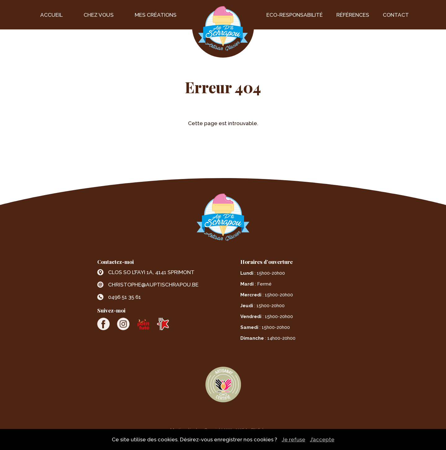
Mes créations (156, 15)
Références (352, 15)
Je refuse (293, 439)
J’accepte (322, 439)
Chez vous (99, 15)
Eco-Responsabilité (294, 15)
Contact (396, 15)
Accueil (51, 15)
